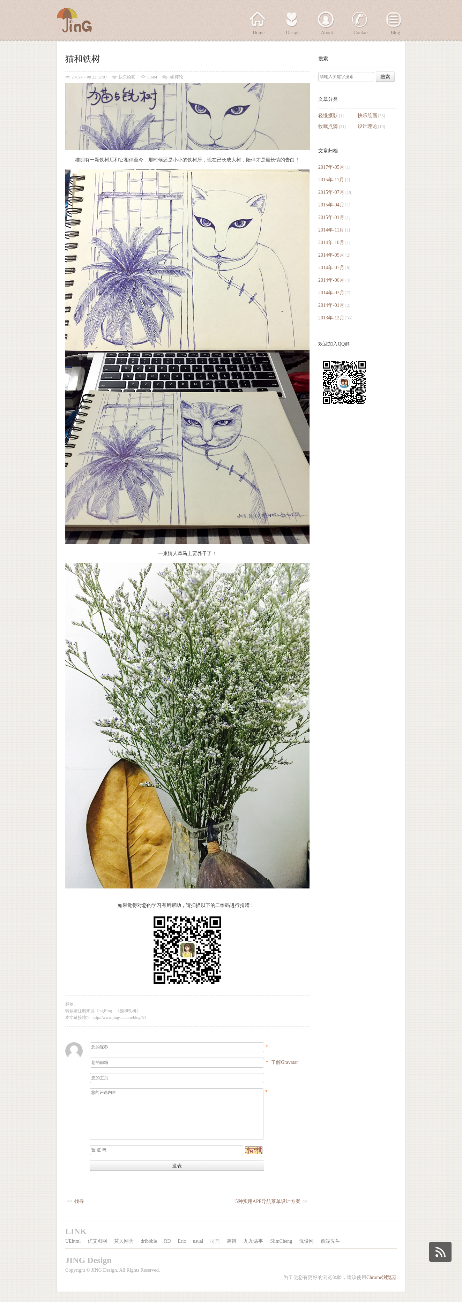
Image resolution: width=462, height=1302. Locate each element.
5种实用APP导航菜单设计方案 (268, 1211)
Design (293, 32)
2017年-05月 (331, 167)
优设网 (306, 1251)
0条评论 (176, 77)
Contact (361, 32)
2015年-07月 (331, 192)
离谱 (232, 1251)
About (327, 32)
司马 (215, 1251)
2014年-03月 (331, 292)
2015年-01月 (331, 217)
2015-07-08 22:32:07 (89, 77)
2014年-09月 (331, 255)
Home (258, 32)
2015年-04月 (331, 204)
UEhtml (73, 1251)
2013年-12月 (331, 317)
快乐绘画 (367, 115)
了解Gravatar (284, 1062)
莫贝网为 (124, 1251)
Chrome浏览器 (381, 1287)
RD (167, 1251)
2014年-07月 (331, 267)
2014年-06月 (331, 280)
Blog (395, 32)
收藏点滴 (328, 126)
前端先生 (330, 1251)
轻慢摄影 (328, 115)
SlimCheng (281, 1251)
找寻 (79, 1211)
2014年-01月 (331, 305)
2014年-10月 (331, 242)
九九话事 (253, 1251)
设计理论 (367, 126)
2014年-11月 (331, 230)
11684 (152, 77)
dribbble (149, 1251)
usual (198, 1251)
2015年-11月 (331, 179)
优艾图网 (97, 1251)
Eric (182, 1251)
